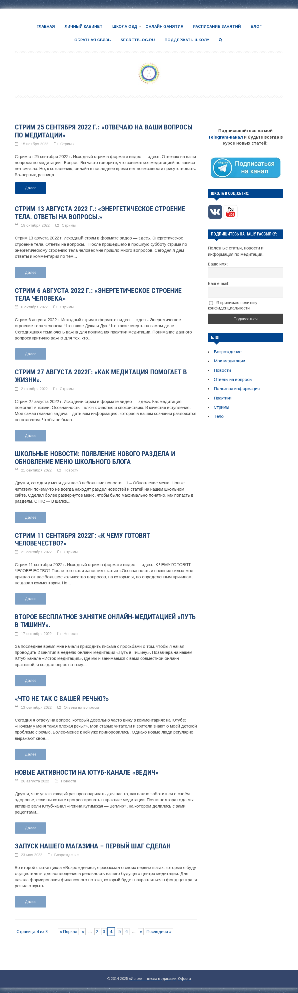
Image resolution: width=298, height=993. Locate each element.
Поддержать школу (187, 39)
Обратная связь (92, 39)
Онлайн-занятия (164, 26)
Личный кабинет (84, 26)
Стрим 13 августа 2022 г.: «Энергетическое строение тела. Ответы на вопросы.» (100, 212)
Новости (71, 469)
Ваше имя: (218, 263)
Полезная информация (236, 386)
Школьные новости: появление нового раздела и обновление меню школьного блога (95, 456)
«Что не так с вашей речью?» (62, 697)
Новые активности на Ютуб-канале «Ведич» (87, 770)
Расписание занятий (217, 26)
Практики (222, 395)
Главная (46, 26)
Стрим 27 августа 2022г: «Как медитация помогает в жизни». (101, 375)
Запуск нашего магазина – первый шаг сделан (93, 844)
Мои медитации (229, 359)
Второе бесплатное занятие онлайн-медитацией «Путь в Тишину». (105, 619)
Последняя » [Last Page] (159, 928)
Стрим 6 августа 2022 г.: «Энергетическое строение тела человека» (98, 294)
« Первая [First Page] (68, 928)
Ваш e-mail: (218, 282)
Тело (219, 413)
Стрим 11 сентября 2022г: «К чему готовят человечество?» (82, 538)
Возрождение (66, 852)
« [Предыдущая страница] (83, 928)
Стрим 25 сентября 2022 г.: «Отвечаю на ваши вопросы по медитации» (104, 131)
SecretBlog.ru (138, 39)
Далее (30, 187)
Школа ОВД (124, 26)
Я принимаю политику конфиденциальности (232, 305)
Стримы (67, 143)
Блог (256, 26)
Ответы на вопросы (81, 705)
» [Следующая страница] (141, 928)
